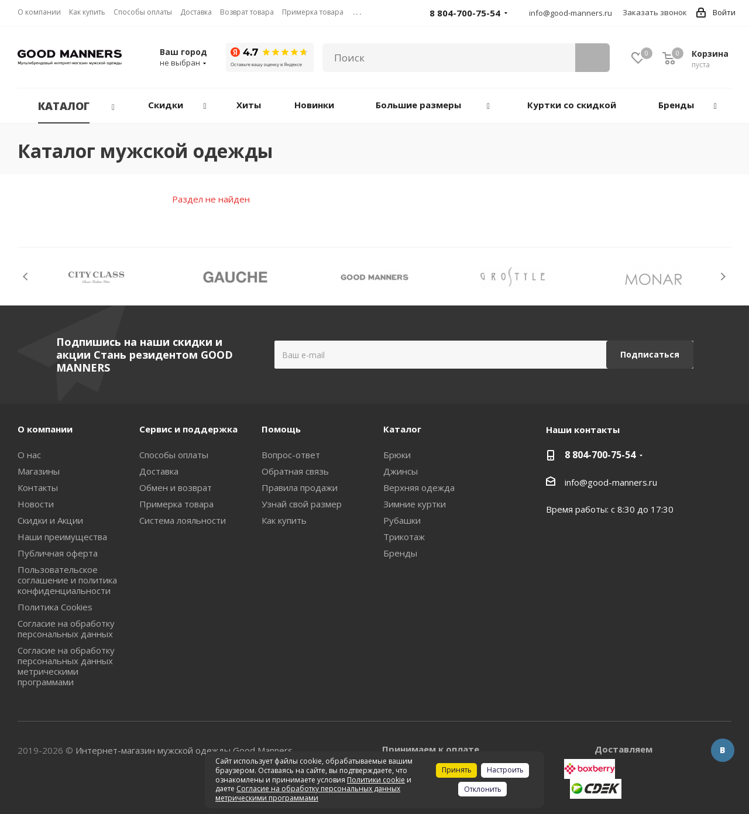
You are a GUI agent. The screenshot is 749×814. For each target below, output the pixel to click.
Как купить (284, 520)
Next (722, 276)
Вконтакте (722, 750)
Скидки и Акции (50, 520)
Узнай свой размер (302, 504)
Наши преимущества (62, 536)
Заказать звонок (655, 12)
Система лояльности (182, 520)
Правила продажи (300, 487)
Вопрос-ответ (291, 455)
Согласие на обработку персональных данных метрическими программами (66, 666)
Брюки (397, 455)
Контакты (38, 487)
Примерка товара (176, 504)
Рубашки (402, 520)
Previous (26, 276)
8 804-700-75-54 (600, 454)
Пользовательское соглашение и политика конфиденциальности (67, 580)
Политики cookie (376, 780)
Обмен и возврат (175, 487)
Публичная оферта (58, 553)
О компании (45, 429)
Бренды (400, 553)
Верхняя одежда (419, 487)
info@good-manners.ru (570, 13)
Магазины (39, 471)
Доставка (158, 471)
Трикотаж (404, 536)
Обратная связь (295, 471)
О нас (29, 455)
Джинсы (400, 471)
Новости (36, 504)
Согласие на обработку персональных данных (66, 628)
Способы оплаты (173, 455)
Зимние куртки (414, 504)
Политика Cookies (55, 607)
